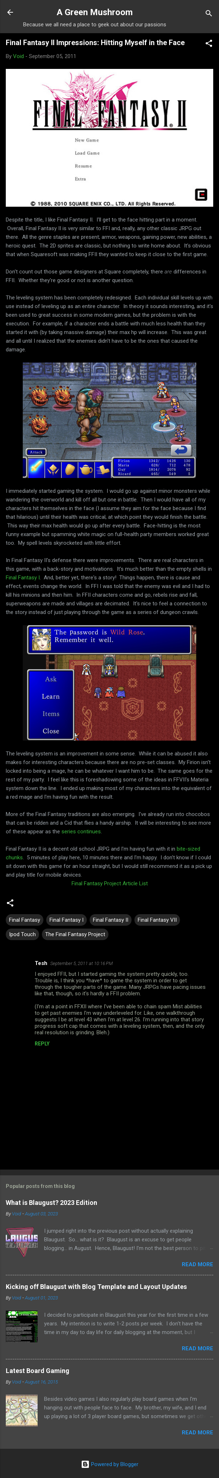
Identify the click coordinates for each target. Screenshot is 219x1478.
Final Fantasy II (110, 920)
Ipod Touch (22, 934)
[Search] (209, 15)
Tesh (41, 963)
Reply (42, 1044)
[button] (209, 44)
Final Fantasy (24, 920)
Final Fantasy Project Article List (110, 883)
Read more (197, 1264)
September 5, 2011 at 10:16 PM (81, 963)
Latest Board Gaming (37, 1370)
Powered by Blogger (109, 1464)
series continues (81, 831)
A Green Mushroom (95, 12)
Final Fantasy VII (157, 920)
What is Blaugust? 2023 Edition (51, 1202)
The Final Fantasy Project (75, 934)
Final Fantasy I (23, 577)
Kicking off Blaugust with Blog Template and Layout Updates (96, 1286)
